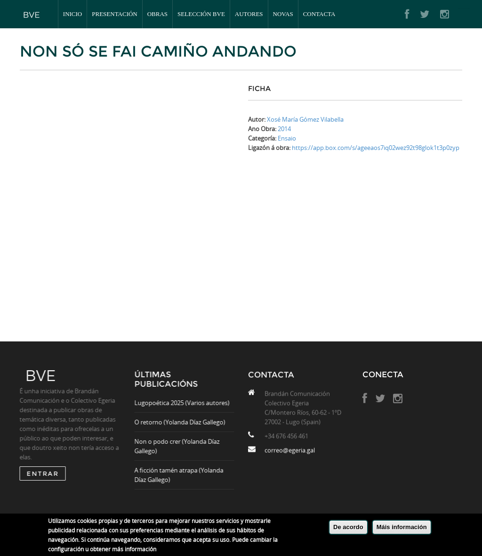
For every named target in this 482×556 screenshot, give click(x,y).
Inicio (72, 13)
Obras (157, 13)
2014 (284, 128)
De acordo (348, 527)
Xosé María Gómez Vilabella (305, 119)
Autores (249, 13)
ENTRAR (38, 473)
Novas (283, 13)
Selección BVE (201, 13)
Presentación (114, 13)
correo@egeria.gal (290, 454)
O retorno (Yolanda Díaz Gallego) (183, 422)
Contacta (319, 13)
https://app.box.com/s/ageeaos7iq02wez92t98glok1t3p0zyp (375, 147)
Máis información (402, 527)
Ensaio (287, 138)
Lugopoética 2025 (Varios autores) (185, 402)
